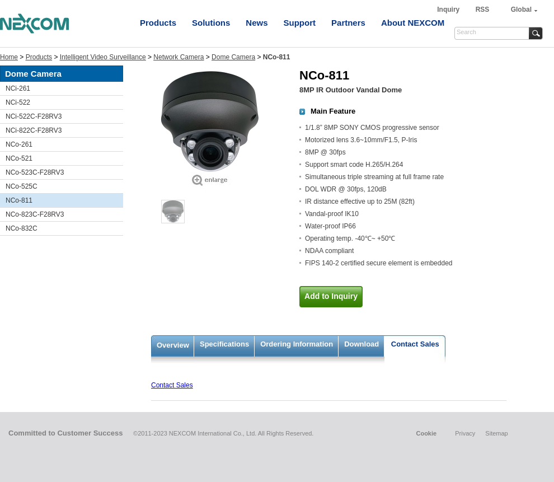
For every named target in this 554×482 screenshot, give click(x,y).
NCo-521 (19, 158)
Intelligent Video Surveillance (103, 57)
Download (361, 344)
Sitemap (496, 433)
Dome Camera (233, 57)
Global (521, 9)
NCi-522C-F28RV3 (34, 116)
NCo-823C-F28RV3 (35, 214)
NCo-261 (19, 144)
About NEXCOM (412, 22)
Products (158, 22)
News (256, 22)
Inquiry (449, 9)
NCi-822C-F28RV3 (34, 130)
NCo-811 (19, 200)
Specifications (224, 344)
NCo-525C (21, 186)
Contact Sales (415, 344)
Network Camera (178, 57)
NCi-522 (18, 102)
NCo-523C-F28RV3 (35, 172)
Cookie (426, 433)
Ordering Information (296, 344)
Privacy (465, 433)
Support (300, 22)
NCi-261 (18, 88)
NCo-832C (21, 228)
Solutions (211, 22)
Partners (348, 22)
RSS (483, 9)
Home (9, 57)
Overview (173, 345)
